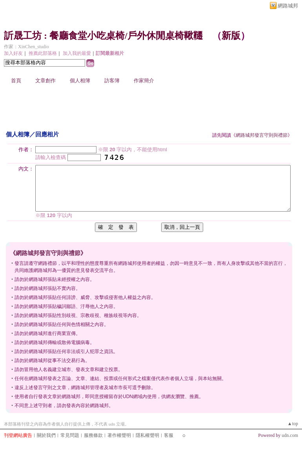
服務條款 (93, 435)
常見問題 (69, 435)
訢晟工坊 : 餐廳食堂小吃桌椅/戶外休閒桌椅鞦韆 (103, 36)
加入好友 (13, 53)
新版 (231, 36)
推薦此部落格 (43, 53)
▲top (292, 423)
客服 (168, 435)
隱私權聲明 (147, 435)
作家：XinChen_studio (26, 46)
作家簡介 (144, 80)
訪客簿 (112, 80)
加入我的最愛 (77, 53)
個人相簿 (80, 80)
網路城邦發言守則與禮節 (261, 135)
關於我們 (46, 435)
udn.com (290, 435)
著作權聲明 (119, 435)
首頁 (16, 80)
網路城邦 (288, 6)
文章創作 (45, 80)
